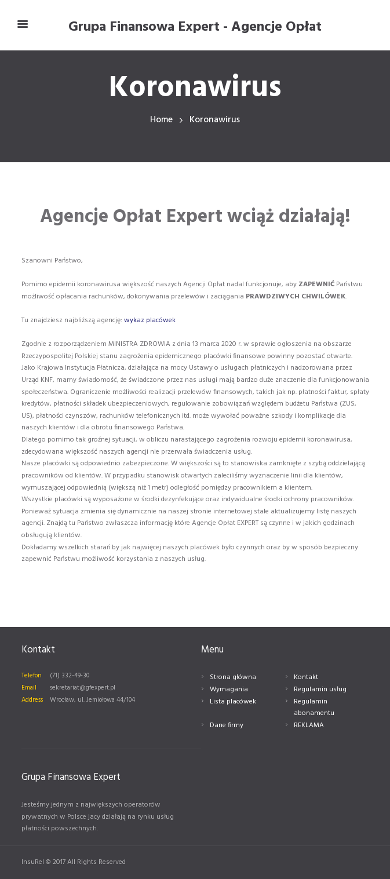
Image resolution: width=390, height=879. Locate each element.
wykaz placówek (150, 320)
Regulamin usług (320, 689)
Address (32, 700)
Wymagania (229, 689)
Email (29, 688)
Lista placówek (233, 701)
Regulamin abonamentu (314, 708)
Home (161, 120)
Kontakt (306, 677)
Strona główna (233, 677)
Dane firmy (226, 725)
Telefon (31, 675)
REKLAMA (309, 725)
